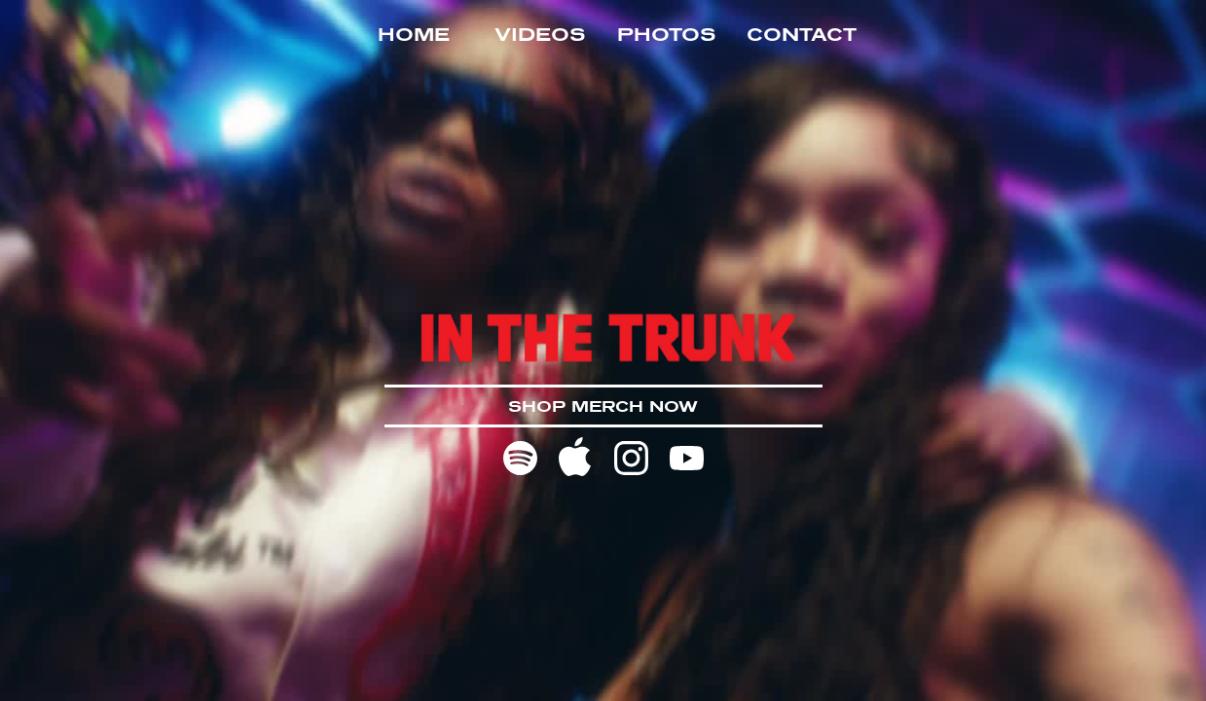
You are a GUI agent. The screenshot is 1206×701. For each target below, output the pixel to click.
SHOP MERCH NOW (603, 406)
